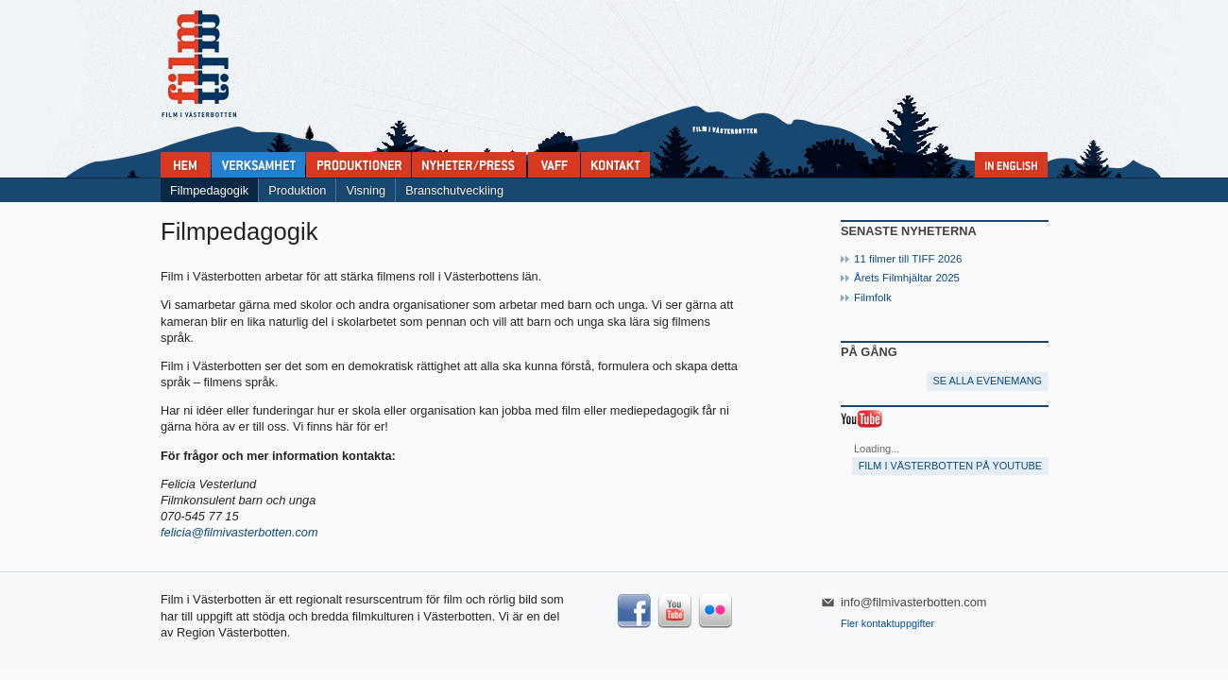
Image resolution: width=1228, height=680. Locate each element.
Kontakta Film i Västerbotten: (615, 165)
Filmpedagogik (209, 190)
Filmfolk (873, 297)
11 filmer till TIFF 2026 (908, 258)
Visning (365, 190)
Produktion (297, 190)
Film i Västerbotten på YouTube (950, 465)
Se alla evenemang (987, 380)
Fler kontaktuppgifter (887, 623)
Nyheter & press (469, 165)
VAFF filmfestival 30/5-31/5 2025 (554, 165)
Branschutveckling (454, 190)
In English (1011, 165)
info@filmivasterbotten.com (914, 602)
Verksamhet (258, 165)
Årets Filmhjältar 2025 (907, 277)
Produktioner (358, 165)
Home (186, 165)
